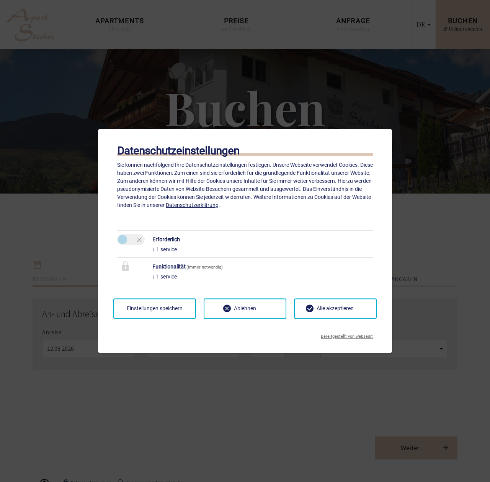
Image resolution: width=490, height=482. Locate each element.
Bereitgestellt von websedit (347, 334)
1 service (164, 249)
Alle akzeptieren (335, 308)
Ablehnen (245, 308)
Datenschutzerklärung (192, 205)
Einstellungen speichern (155, 308)
